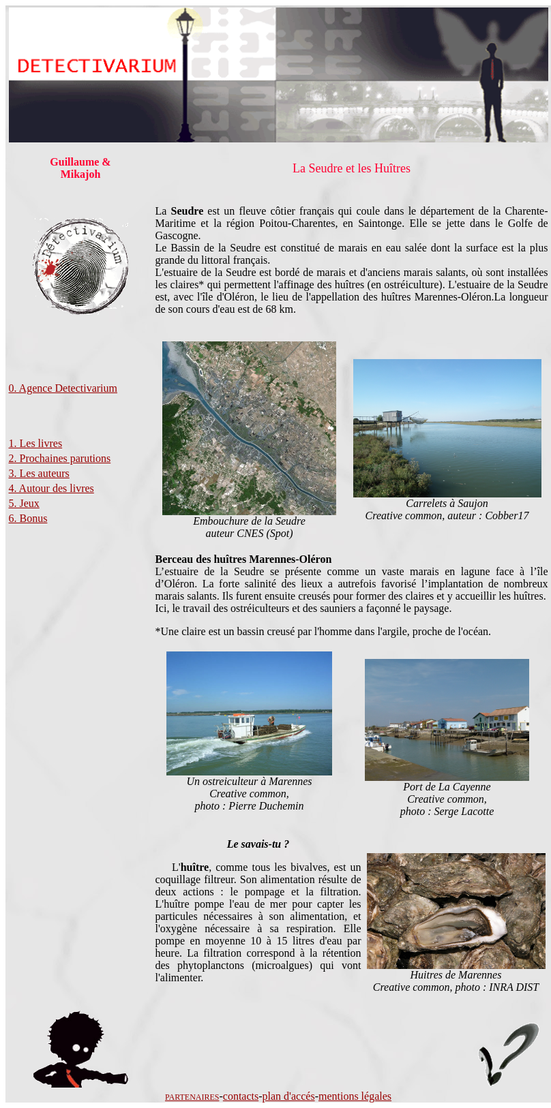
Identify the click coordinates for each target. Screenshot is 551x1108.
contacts (240, 1096)
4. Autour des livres (51, 488)
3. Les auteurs (39, 473)
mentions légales (354, 1096)
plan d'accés (289, 1096)
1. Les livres (36, 443)
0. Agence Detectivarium (63, 388)
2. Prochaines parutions (60, 458)
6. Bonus (28, 518)
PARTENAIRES (192, 1097)
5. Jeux (24, 503)
